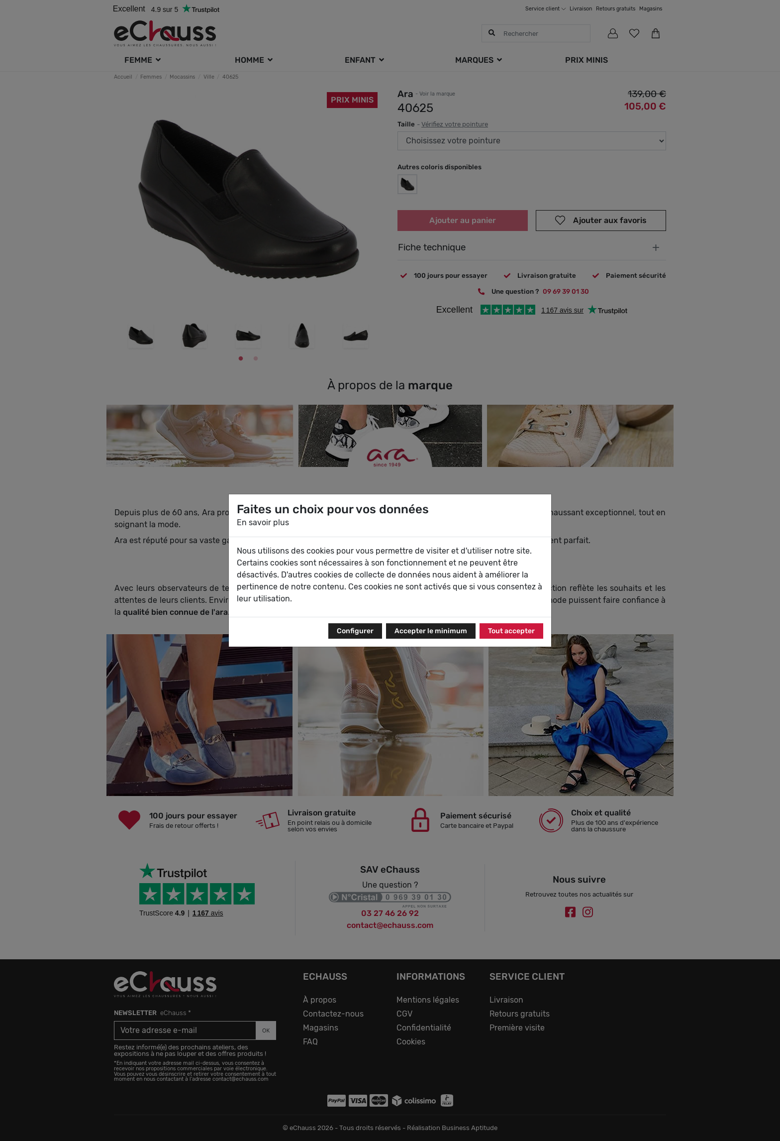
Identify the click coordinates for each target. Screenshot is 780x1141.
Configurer (355, 631)
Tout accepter (511, 631)
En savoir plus (263, 522)
